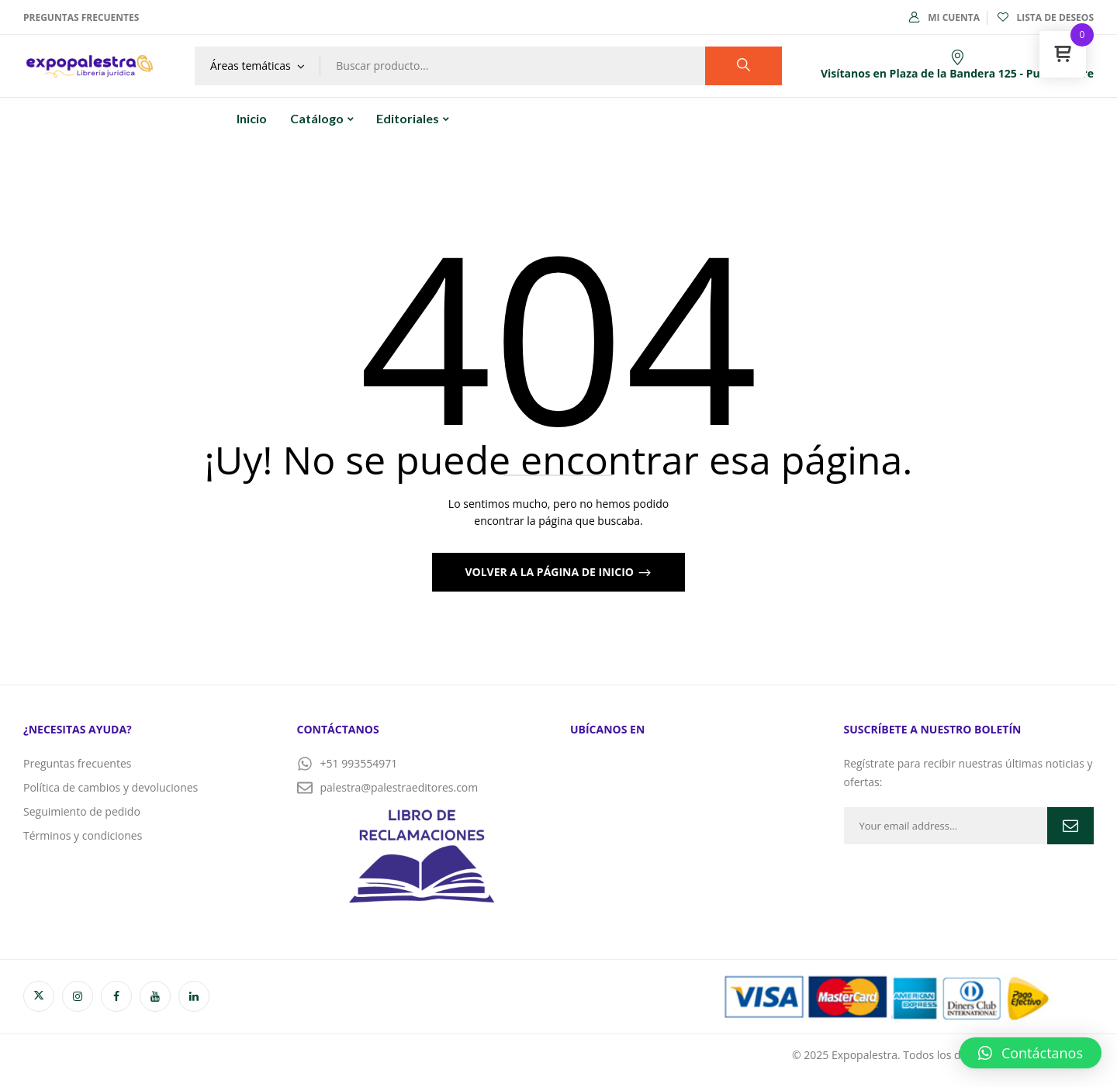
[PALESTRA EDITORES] (695, 838)
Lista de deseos (1046, 17)
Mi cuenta (944, 17)
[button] (1030, 1052)
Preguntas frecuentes (81, 17)
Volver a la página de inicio (550, 571)
